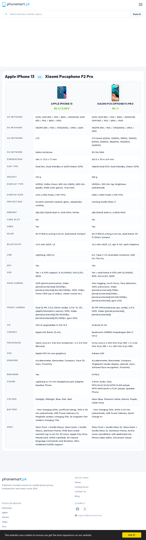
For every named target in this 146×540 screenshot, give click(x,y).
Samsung (6, 508)
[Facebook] (77, 509)
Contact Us (80, 491)
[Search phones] (69, 14)
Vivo (4, 526)
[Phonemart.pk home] (16, 4)
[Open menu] (140, 4)
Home (78, 482)
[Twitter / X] (85, 509)
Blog (77, 496)
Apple (5, 512)
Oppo (5, 521)
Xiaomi (5, 517)
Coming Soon (81, 487)
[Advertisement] (73, 43)
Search (137, 14)
